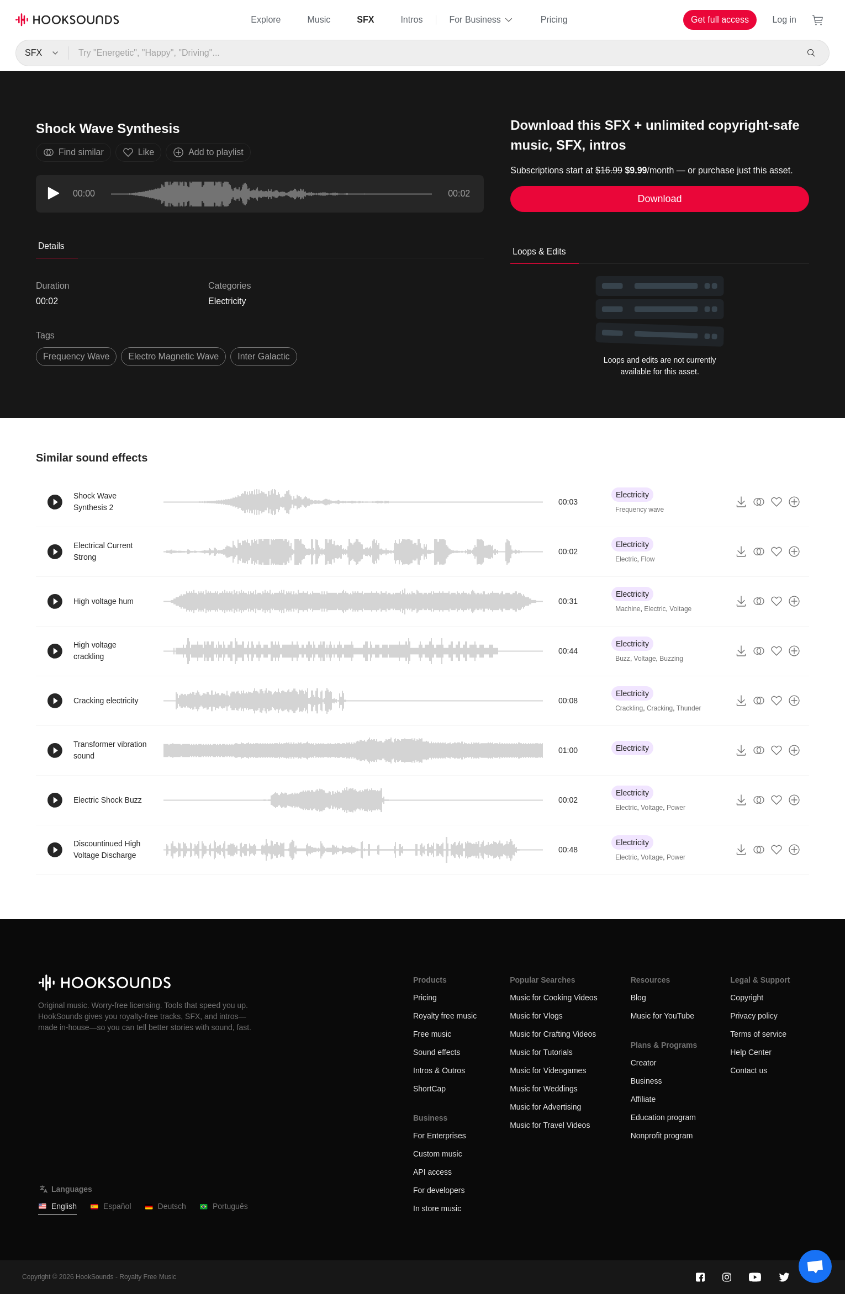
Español (110, 1206)
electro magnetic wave (173, 356)
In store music (437, 1208)
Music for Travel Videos (550, 1125)
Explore (266, 19)
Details (51, 246)
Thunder (689, 708)
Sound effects (436, 1052)
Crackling (629, 708)
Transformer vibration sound (110, 750)
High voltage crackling (95, 650)
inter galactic (263, 356)
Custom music (437, 1153)
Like (138, 152)
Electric (626, 559)
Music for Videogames (548, 1070)
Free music (432, 1034)
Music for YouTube (662, 1015)
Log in (784, 19)
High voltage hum (103, 601)
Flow (647, 559)
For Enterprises (439, 1135)
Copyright (746, 997)
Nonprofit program (662, 1135)
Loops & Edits (539, 251)
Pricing (554, 19)
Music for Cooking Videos (553, 997)
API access (432, 1172)
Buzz (622, 658)
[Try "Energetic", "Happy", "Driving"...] (432, 53)
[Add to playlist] (794, 502)
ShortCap (429, 1088)
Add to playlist (208, 152)
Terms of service (758, 1034)
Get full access (720, 19)
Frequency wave (639, 509)
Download (660, 198)
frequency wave (76, 356)
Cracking (660, 708)
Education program (663, 1117)
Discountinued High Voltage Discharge (106, 849)
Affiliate (643, 1099)
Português (223, 1206)
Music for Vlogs (536, 1015)
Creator (644, 1062)
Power (676, 808)
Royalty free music (445, 1015)
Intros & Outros (439, 1070)
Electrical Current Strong (103, 551)
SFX (365, 19)
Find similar (73, 152)
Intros (411, 19)
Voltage (680, 609)
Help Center (751, 1052)
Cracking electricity (105, 700)
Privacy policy (754, 1015)
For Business (481, 19)
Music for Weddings (544, 1088)
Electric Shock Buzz (107, 800)
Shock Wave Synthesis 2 (95, 501)
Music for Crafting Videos (553, 1034)
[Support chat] (815, 1266)
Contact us (748, 1070)
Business (646, 1080)
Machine (627, 609)
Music (319, 19)
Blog (638, 997)
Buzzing (671, 658)
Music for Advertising (545, 1106)
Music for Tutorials (541, 1052)
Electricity (227, 301)
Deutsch (165, 1206)
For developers (438, 1190)
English (57, 1206)
